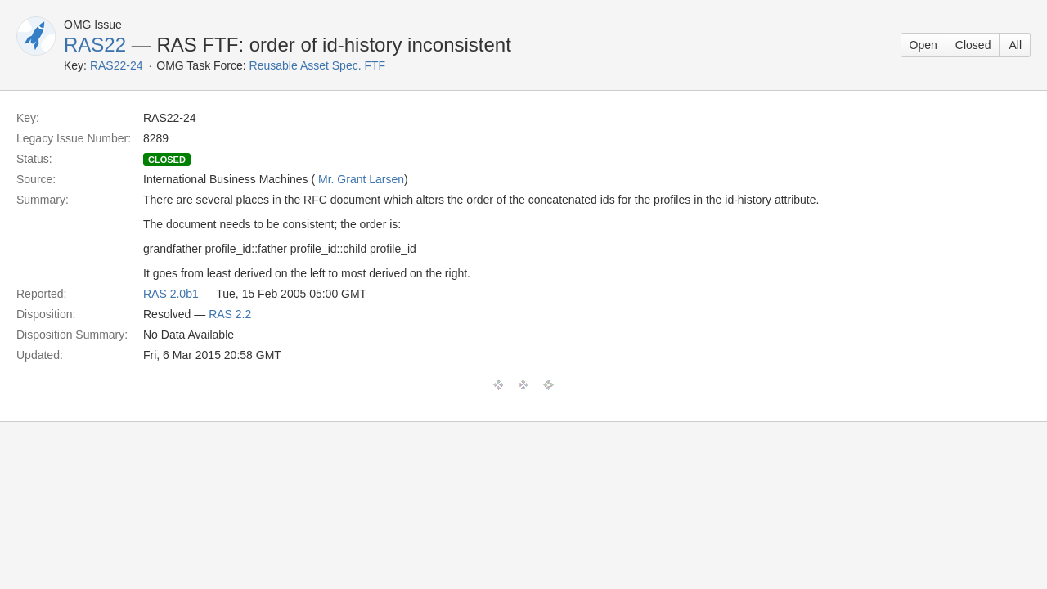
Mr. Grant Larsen (361, 179)
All (1015, 45)
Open (923, 45)
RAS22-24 (116, 65)
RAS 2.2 (230, 314)
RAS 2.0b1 (171, 293)
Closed (973, 45)
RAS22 (95, 45)
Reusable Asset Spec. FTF (317, 65)
